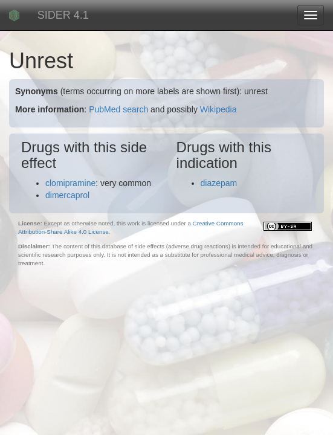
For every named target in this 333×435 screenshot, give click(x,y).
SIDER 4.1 (63, 15)
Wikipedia (218, 109)
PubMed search (118, 109)
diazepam (219, 183)
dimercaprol (67, 195)
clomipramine (70, 183)
